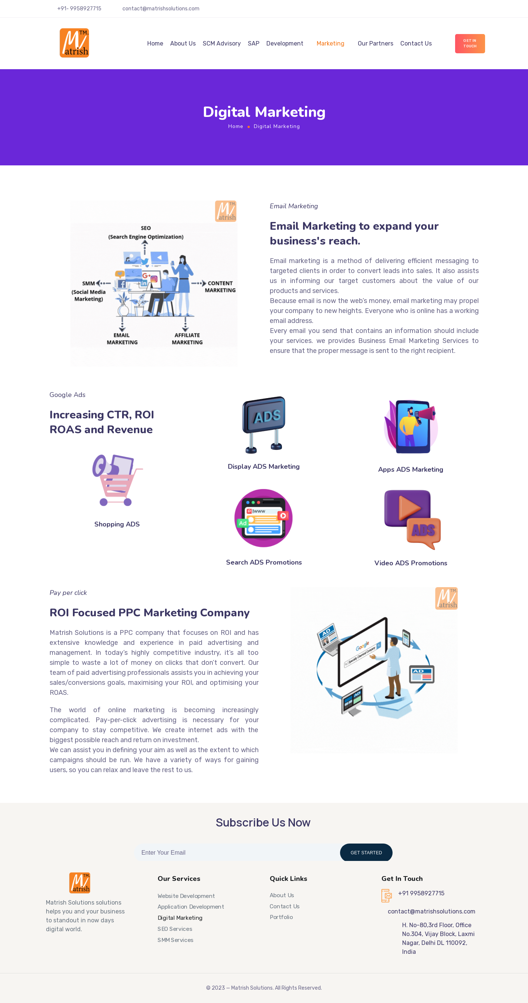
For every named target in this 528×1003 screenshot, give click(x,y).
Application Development (191, 906)
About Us (183, 43)
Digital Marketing (180, 918)
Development (284, 43)
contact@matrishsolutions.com (160, 9)
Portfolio (281, 917)
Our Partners (375, 43)
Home (155, 43)
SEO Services (175, 929)
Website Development (186, 896)
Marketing (330, 43)
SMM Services (176, 939)
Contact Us (416, 43)
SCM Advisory (222, 43)
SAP (253, 43)
